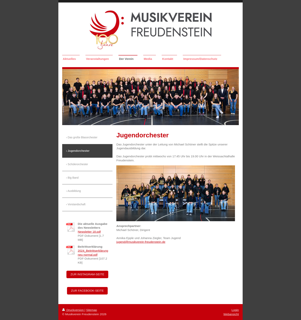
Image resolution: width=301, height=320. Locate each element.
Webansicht (231, 314)
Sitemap (91, 310)
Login (235, 310)
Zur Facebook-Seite (87, 290)
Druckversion (73, 310)
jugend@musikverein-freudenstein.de (140, 241)
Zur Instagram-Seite (87, 274)
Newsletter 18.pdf (89, 231)
